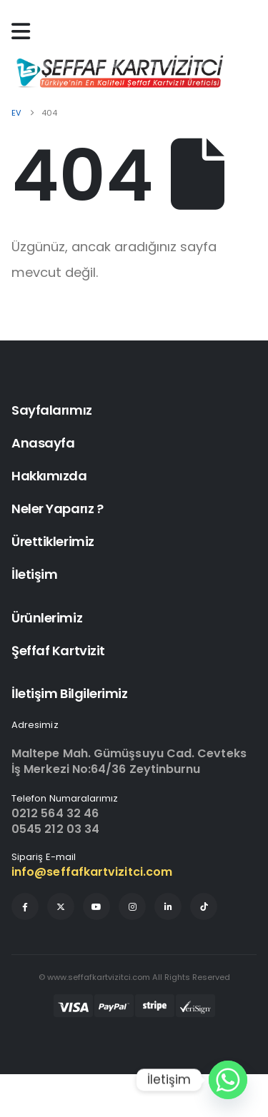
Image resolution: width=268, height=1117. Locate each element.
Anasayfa (42, 443)
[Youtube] (96, 906)
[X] (60, 906)
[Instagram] (132, 906)
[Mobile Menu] (24, 31)
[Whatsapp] (228, 1080)
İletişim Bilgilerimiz (69, 693)
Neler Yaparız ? (57, 508)
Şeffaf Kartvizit (58, 650)
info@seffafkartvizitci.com (91, 872)
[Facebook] (25, 906)
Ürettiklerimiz (52, 541)
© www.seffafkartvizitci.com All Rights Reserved (134, 977)
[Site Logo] (118, 72)
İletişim (34, 574)
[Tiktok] (203, 906)
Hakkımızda (49, 476)
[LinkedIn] (168, 906)
